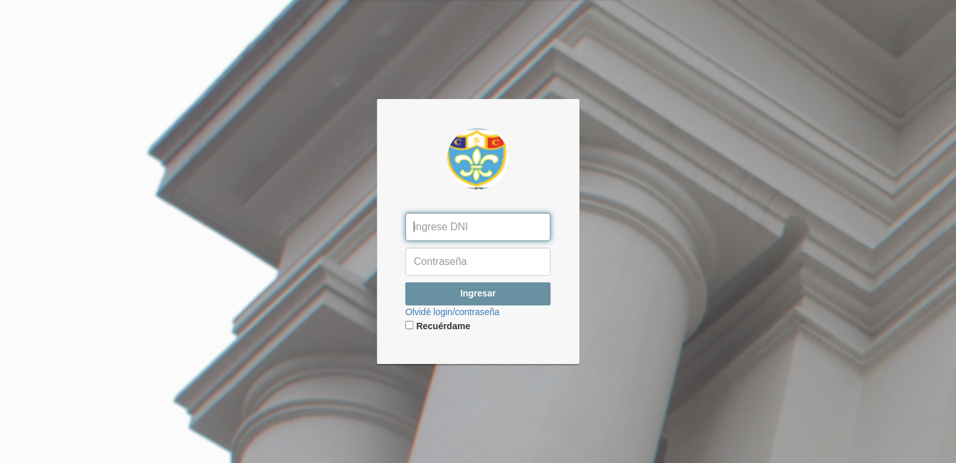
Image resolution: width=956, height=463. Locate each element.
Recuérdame (443, 326)
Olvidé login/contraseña (453, 312)
